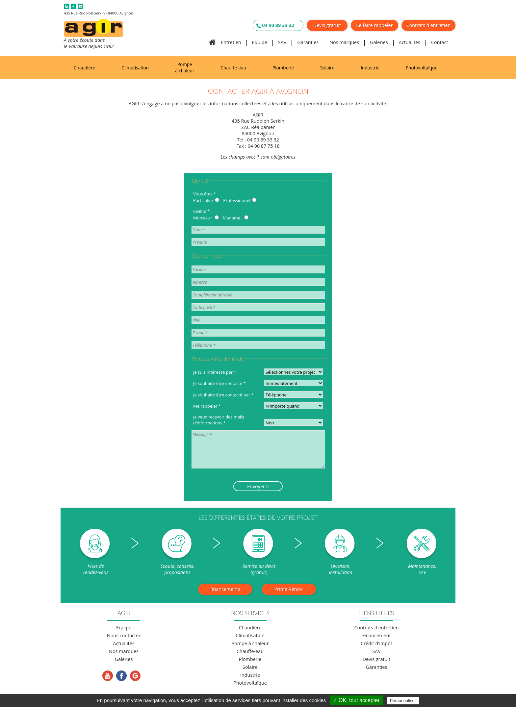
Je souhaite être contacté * (219, 383)
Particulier (203, 200)
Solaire (327, 67)
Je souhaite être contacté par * (223, 395)
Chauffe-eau (233, 67)
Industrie (370, 67)
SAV (282, 42)
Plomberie (283, 67)
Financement (376, 635)
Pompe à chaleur (184, 67)
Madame (231, 218)
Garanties (308, 42)
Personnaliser (403, 700)
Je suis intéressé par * (214, 372)
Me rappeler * (207, 406)
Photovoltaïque (421, 67)
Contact (439, 42)
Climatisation (135, 67)
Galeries (379, 42)
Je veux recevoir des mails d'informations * (218, 420)
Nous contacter (124, 635)
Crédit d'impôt (376, 643)
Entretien (231, 42)
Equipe (259, 42)
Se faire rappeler (374, 25)
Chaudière (84, 67)
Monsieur (202, 218)
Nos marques (344, 42)
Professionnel (236, 200)
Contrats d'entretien (428, 25)
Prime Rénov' (288, 589)
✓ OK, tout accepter (356, 700)
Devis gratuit (327, 25)
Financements (225, 589)
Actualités (409, 42)
